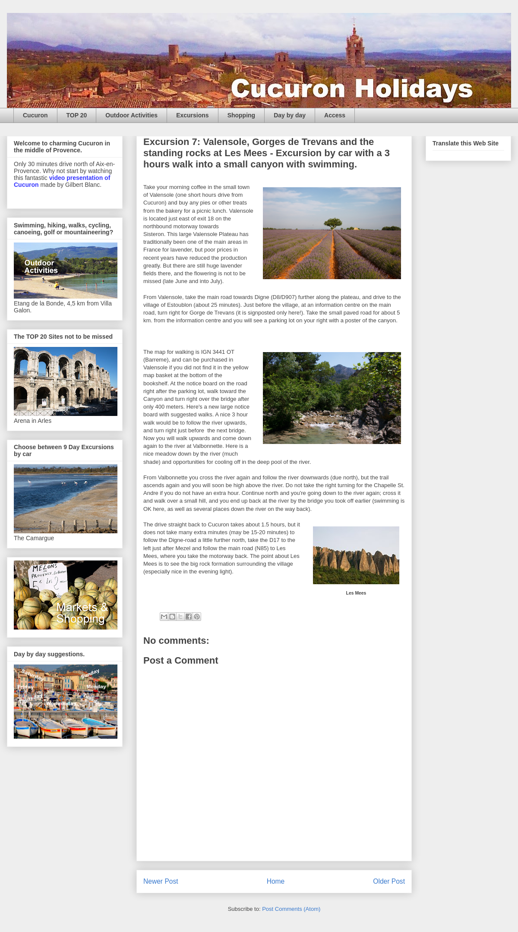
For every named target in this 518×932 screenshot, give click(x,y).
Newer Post (160, 881)
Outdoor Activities (131, 115)
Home (276, 881)
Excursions (192, 115)
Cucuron (35, 115)
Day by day (290, 115)
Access (334, 115)
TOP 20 (76, 115)
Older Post (389, 881)
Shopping (241, 115)
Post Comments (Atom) (291, 909)
